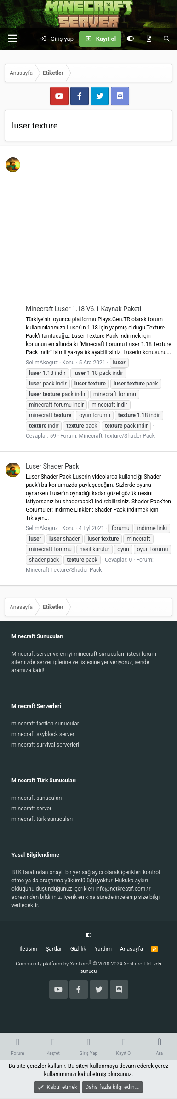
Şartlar (54, 949)
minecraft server (31, 808)
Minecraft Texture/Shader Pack (117, 436)
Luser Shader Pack (52, 466)
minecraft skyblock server (42, 734)
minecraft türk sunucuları (42, 819)
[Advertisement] (88, 230)
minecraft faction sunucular (45, 723)
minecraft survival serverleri (45, 745)
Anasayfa (131, 949)
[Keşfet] (148, 39)
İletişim (28, 949)
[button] (12, 39)
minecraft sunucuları (36, 798)
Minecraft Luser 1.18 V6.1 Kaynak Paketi (83, 308)
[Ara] (166, 39)
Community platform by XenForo (84, 964)
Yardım (103, 949)
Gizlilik (78, 949)
